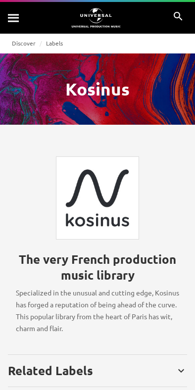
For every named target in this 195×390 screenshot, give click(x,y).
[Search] (14, 18)
